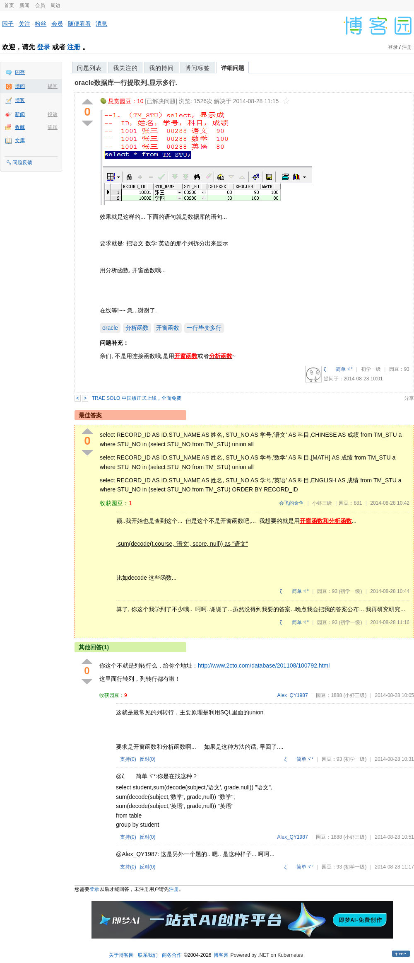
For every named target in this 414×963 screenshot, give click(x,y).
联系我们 (148, 955)
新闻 (24, 5)
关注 (24, 23)
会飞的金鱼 (291, 503)
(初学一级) (350, 591)
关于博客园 (121, 955)
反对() (148, 759)
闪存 (20, 72)
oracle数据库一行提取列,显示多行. (126, 82)
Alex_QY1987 (292, 695)
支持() (128, 759)
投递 (53, 114)
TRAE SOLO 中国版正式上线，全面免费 (136, 398)
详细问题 (232, 68)
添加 (53, 127)
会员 (40, 5)
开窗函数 (167, 327)
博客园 (221, 955)
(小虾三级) (354, 695)
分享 (409, 398)
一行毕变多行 (204, 327)
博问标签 (197, 68)
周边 (55, 5)
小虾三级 (322, 503)
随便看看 (79, 23)
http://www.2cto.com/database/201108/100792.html (264, 665)
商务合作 (172, 955)
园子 (8, 23)
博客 (20, 100)
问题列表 (89, 68)
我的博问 (161, 68)
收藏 (20, 127)
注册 (73, 47)
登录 (43, 47)
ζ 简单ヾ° (338, 369)
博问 (20, 86)
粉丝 (40, 23)
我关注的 (125, 68)
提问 (53, 86)
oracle (110, 327)
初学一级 (371, 369)
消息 (101, 23)
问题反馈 (22, 162)
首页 (9, 5)
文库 (20, 140)
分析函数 (137, 327)
